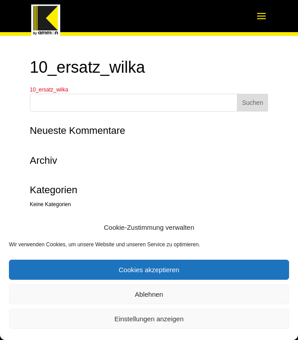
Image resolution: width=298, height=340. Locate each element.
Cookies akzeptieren (149, 270)
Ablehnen (149, 294)
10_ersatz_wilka (49, 90)
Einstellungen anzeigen (148, 319)
